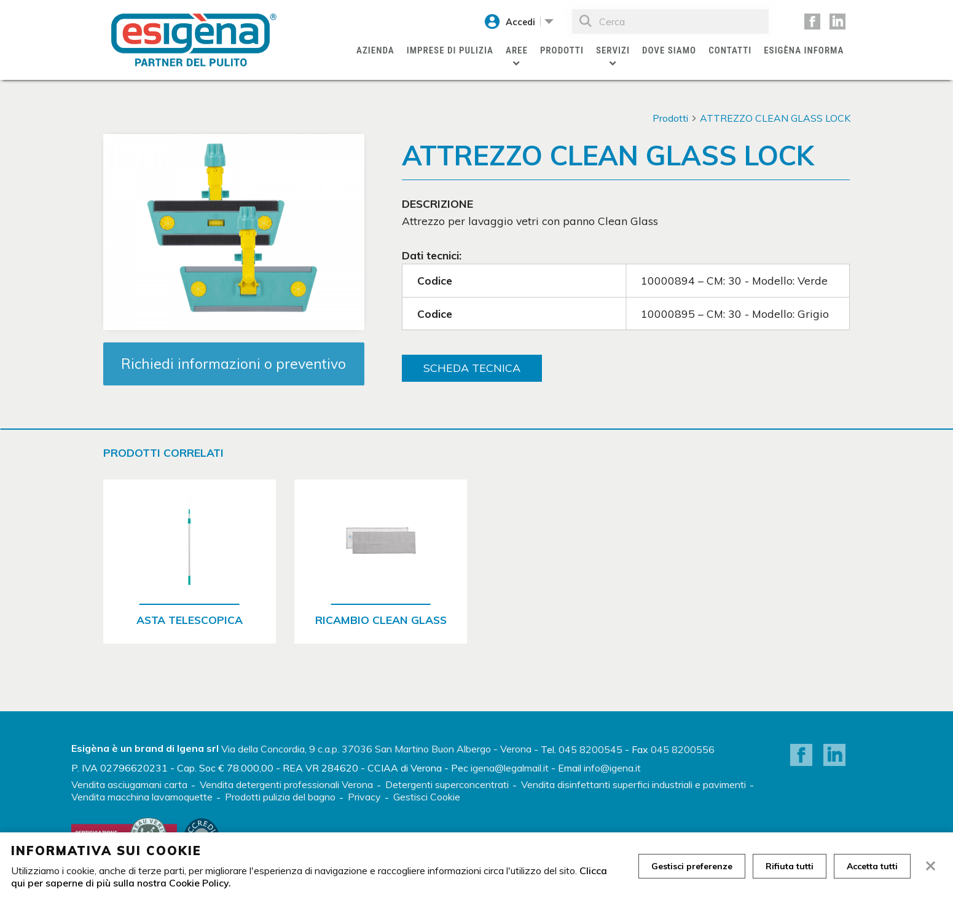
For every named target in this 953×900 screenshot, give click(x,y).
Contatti (729, 50)
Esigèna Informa (804, 50)
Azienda (375, 50)
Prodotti (562, 50)
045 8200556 (683, 749)
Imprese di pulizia (450, 50)
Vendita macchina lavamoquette (142, 797)
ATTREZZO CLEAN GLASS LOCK (775, 118)
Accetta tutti (872, 866)
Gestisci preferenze (691, 866)
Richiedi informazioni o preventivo (233, 364)
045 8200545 (590, 749)
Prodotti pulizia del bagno (280, 797)
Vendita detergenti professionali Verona (286, 784)
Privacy (364, 797)
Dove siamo (669, 50)
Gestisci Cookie (426, 797)
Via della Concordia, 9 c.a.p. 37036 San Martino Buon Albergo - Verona (376, 749)
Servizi (613, 50)
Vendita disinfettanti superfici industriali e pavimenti (633, 784)
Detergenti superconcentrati (447, 784)
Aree (517, 50)
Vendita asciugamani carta (129, 784)
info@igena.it (612, 768)
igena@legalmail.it (510, 768)
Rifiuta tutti (790, 866)
